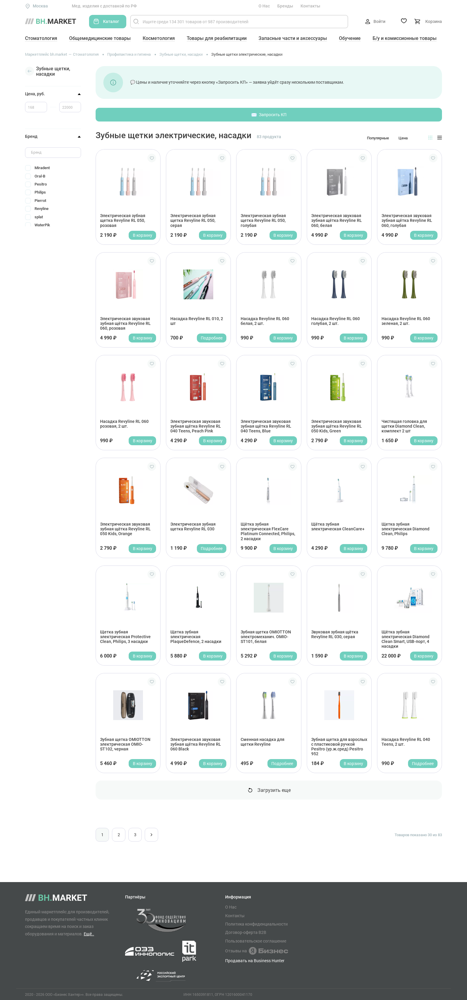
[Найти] (136, 21)
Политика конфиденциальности (256, 924)
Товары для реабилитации (217, 38)
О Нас (264, 6)
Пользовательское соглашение (255, 941)
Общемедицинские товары (100, 38)
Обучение (350, 38)
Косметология (159, 38)
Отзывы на (256, 951)
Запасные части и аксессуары (293, 38)
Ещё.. (89, 934)
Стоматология (41, 38)
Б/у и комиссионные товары (405, 38)
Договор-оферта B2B (245, 932)
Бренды (285, 6)
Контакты (310, 6)
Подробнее (211, 338)
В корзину (142, 235)
